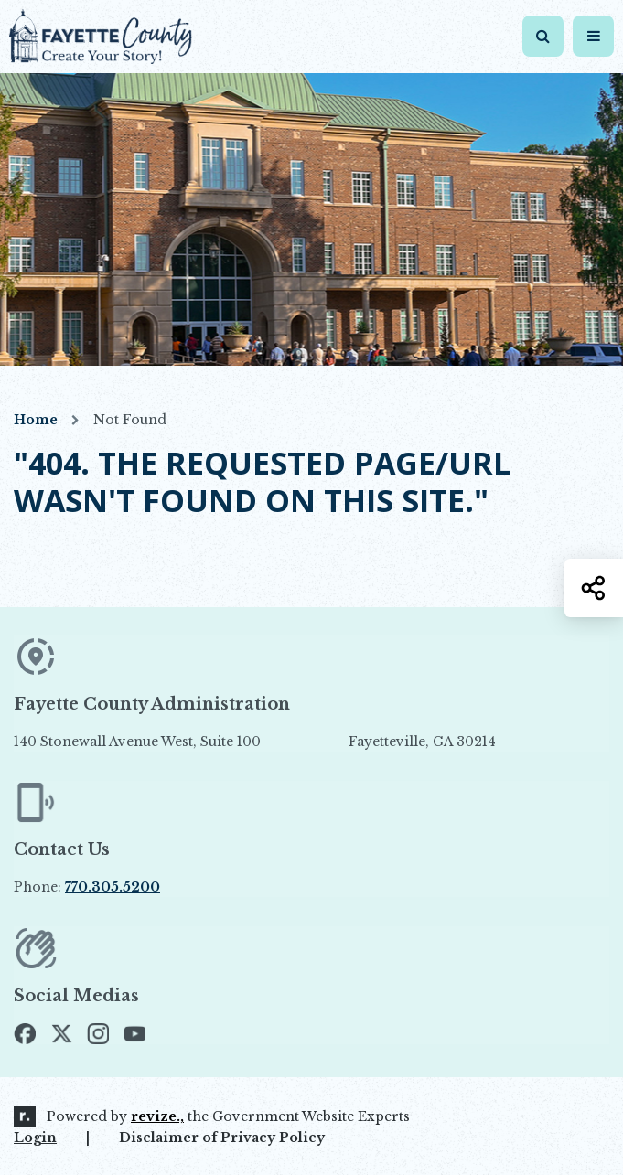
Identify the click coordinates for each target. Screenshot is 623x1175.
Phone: (87, 887)
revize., (157, 1116)
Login (35, 1137)
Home (36, 419)
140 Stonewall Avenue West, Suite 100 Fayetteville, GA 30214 (255, 741)
